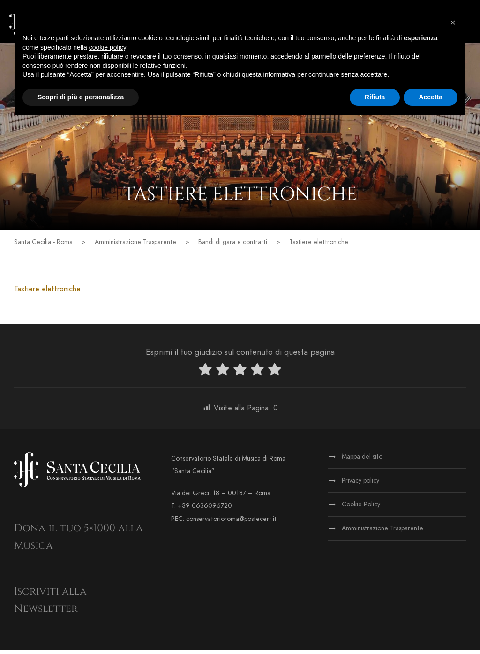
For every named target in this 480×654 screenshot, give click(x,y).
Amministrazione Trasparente (382, 532)
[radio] (205, 374)
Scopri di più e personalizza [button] (81, 97)
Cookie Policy (361, 508)
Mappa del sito (362, 460)
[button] (452, 22)
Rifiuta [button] (375, 97)
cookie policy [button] (107, 47)
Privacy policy (360, 484)
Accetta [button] (430, 97)
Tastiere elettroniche (47, 293)
